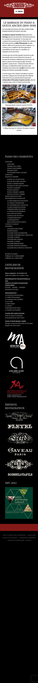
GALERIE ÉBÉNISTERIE (15, 243)
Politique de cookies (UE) (13, 258)
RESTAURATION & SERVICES (15, 198)
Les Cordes (9, 301)
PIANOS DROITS (13, 190)
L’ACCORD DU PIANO (14, 213)
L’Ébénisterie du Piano (13, 308)
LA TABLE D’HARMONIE (15, 203)
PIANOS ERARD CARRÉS (15, 192)
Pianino (20, 316)
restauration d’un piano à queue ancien (16, 80)
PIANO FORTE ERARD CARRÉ (15, 321)
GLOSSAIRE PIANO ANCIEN (17, 172)
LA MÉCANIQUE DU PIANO (16, 207)
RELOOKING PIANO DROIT (16, 222)
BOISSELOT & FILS (11, 289)
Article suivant (19, 144)
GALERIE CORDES (13, 237)
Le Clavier (8, 306)
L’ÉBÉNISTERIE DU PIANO (16, 209)
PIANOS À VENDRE (11, 177)
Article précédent (19, 139)
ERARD (14, 287)
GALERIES (8, 226)
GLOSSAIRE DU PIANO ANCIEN (13, 29)
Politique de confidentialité (14, 256)
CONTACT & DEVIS (11, 224)
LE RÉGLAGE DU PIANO (15, 216)
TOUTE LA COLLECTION (15, 179)
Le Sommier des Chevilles (14, 299)
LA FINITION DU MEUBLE (16, 211)
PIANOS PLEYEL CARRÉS (16, 194)
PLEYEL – (8, 287)
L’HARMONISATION (14, 218)
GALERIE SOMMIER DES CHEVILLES (20, 235)
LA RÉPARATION (13, 220)
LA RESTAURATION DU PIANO (17, 201)
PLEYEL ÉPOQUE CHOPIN (16, 181)
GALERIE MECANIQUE (15, 239)
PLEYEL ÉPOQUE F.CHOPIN (14, 313)
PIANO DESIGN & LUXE (13, 196)
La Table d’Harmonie (12, 297)
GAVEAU (22, 287)
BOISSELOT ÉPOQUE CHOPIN (17, 186)
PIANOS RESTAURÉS (14, 168)
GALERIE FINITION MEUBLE (17, 246)
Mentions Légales (11, 254)
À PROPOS (9, 175)
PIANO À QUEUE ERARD (15, 183)
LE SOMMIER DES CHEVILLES (17, 205)
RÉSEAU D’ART (12, 170)
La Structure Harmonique (14, 295)
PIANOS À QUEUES (13, 188)
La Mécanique (10, 304)
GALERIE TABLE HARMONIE (17, 233)
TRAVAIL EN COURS (14, 166)
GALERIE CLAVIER (13, 241)
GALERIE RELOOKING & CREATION (19, 248)
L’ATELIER (8, 162)
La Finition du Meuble (12, 310)
